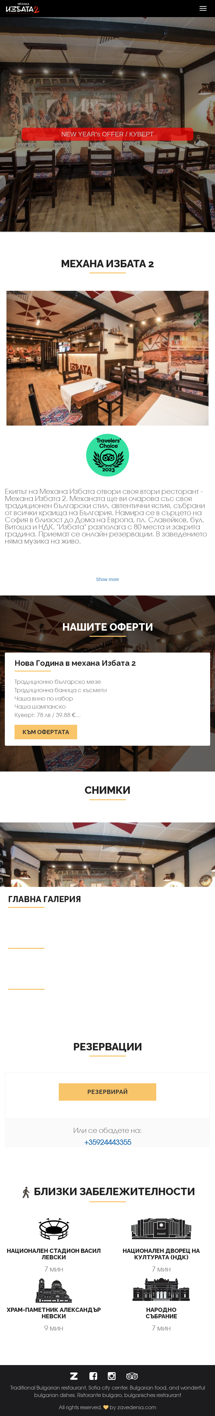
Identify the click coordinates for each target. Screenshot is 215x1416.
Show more (107, 579)
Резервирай (107, 1091)
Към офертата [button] (46, 732)
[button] (74, 1377)
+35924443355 (107, 1142)
